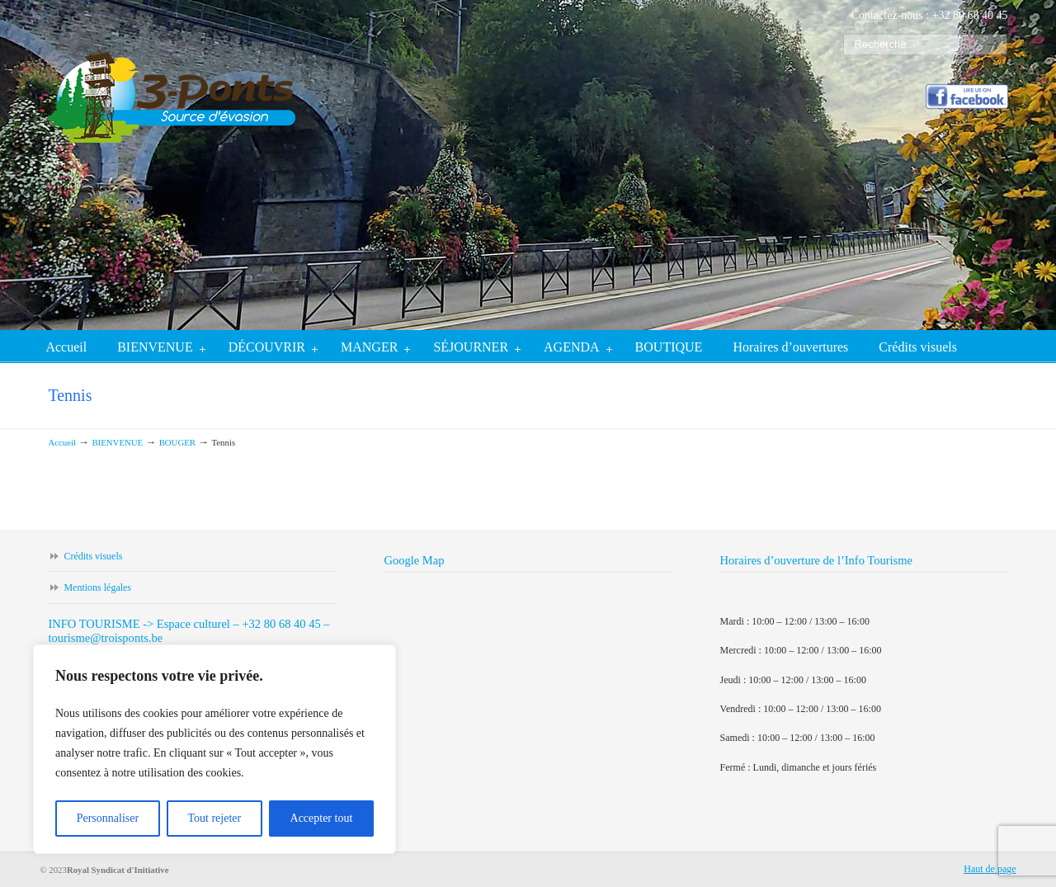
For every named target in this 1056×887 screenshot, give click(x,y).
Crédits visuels (93, 556)
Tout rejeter (214, 818)
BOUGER (177, 442)
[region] (214, 749)
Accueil (62, 442)
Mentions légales (97, 587)
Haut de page (990, 869)
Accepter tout (321, 818)
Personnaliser (108, 818)
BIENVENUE (117, 442)
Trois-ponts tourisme (171, 80)
